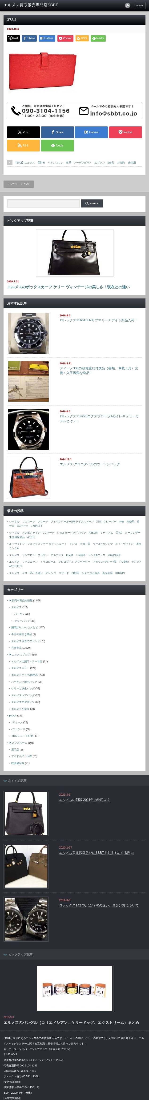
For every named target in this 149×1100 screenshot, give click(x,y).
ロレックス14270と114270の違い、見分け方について (99, 905)
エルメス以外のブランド (25, 641)
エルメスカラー (20, 668)
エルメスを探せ (20, 708)
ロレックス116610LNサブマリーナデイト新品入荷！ (99, 320)
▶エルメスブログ (19, 654)
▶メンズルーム (18, 742)
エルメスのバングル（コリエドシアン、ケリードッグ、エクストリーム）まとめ (71, 1023)
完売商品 (16, 647)
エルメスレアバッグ (23, 695)
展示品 (15, 749)
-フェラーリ (18, 729)
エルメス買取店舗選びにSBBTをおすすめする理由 (96, 852)
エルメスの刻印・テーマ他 (26, 661)
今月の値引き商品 (21, 634)
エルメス (16, 607)
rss (127, 5)
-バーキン (19, 614)
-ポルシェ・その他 (22, 735)
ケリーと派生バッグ (23, 688)
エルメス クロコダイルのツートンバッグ (90, 464)
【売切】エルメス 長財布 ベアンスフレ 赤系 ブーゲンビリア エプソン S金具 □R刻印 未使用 (76, 162)
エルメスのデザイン (23, 702)
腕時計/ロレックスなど (24, 627)
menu (139, 5)
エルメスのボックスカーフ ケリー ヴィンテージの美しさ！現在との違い (68, 287)
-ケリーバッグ (21, 620)
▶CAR (12, 715)
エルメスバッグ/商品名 (24, 674)
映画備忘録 (17, 763)
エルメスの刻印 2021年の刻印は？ (84, 800)
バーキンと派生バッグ (24, 681)
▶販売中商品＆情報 (20, 600)
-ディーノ (17, 722)
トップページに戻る (18, 184)
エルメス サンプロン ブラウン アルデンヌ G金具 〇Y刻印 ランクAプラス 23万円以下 (65, 555)
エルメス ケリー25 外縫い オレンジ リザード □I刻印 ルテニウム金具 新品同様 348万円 (67, 573)
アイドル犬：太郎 (21, 756)
